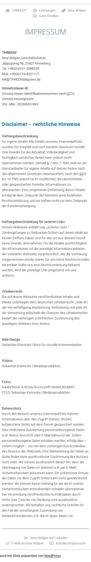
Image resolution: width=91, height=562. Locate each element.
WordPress (52, 556)
